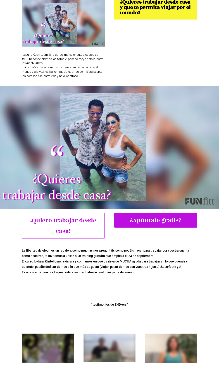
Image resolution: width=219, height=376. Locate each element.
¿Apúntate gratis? (155, 220)
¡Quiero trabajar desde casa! (63, 226)
